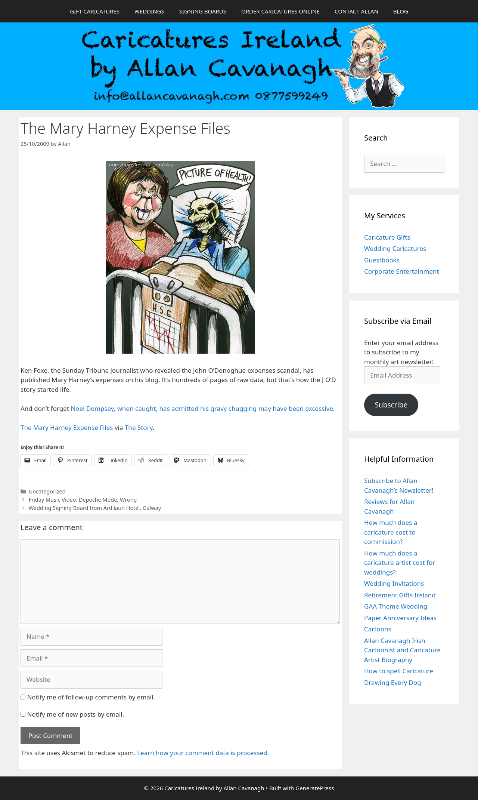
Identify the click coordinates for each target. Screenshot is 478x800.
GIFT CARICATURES (95, 11)
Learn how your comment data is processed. (203, 752)
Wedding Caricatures (395, 248)
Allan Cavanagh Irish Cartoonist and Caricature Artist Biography (402, 650)
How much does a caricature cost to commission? (390, 532)
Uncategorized (47, 491)
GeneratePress (314, 788)
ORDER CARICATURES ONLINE (280, 11)
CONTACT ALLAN (356, 11)
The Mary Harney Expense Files (67, 427)
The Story (139, 427)
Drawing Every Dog (392, 682)
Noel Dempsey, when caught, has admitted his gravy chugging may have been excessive (202, 408)
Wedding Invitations (394, 583)
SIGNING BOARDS (202, 11)
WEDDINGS (149, 11)
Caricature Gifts (387, 237)
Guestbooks (382, 260)
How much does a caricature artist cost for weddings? (399, 562)
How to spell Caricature (398, 671)
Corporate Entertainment (401, 271)
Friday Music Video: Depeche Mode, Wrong (83, 499)
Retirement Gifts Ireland (400, 595)
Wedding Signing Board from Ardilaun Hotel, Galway (95, 507)
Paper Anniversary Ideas (400, 617)
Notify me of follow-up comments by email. (91, 697)
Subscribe (391, 405)
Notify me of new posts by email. (75, 714)
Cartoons (377, 629)
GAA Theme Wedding (395, 606)
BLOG (400, 11)
